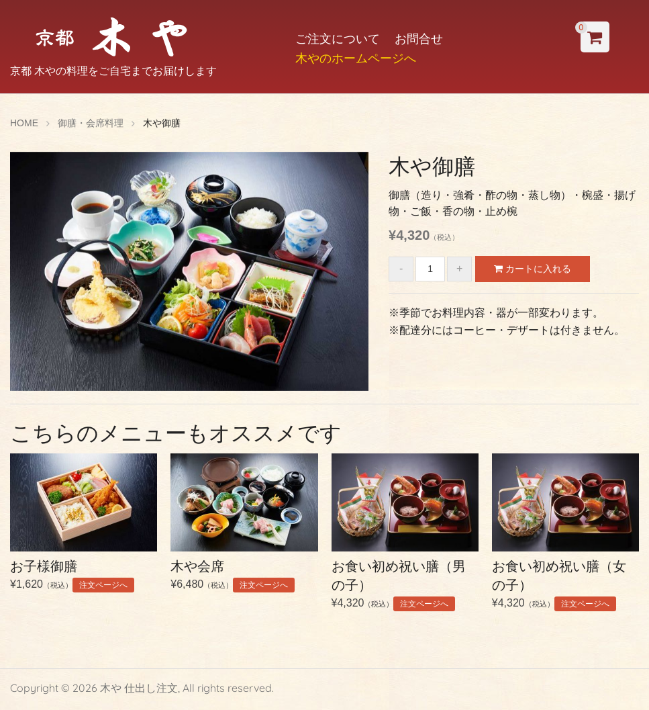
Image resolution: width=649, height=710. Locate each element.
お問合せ (419, 38)
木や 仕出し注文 (139, 688)
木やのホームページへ (355, 58)
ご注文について (337, 38)
